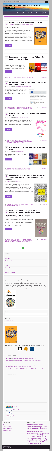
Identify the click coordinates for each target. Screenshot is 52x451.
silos (9, 108)
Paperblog (11, 412)
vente (31, 108)
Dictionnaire (19, 12)
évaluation (20, 140)
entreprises (16, 140)
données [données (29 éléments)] (34, 426)
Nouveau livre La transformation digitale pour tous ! (27, 114)
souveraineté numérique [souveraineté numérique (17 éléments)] (37, 438)
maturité (13, 141)
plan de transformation (12, 240)
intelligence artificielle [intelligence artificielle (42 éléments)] (32, 431)
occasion (22, 107)
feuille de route (26, 140)
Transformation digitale (27, 86)
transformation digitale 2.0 (10, 241)
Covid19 (13, 204)
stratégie (13, 169)
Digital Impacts (12, 406)
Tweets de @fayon (9, 320)
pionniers (22, 204)
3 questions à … (8, 256)
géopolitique (25, 50)
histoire (29, 50)
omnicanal (26, 107)
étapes (21, 50)
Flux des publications (7, 426)
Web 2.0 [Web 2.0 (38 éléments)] (29, 443)
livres (14, 107)
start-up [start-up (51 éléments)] (44, 438)
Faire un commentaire (43, 107)
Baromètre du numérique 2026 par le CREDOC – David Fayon (17, 368)
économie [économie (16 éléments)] (35, 443)
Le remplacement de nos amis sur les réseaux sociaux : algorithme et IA (25, 358)
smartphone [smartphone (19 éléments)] (32, 438)
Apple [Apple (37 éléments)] (32, 424)
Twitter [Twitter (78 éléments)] (42, 441)
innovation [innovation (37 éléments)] (40, 430)
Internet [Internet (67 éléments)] (40, 431)
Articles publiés (8, 263)
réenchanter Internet (29, 204)
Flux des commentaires (7, 428)
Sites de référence (31, 12)
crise (10, 50)
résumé (22, 77)
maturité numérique (19, 141)
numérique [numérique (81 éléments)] (40, 435)
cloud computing (12, 168)
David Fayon (12, 24)
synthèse (31, 77)
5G (7, 204)
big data (9, 204)
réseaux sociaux (8, 169)
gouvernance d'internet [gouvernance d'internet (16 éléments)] (45, 428)
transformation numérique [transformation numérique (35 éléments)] (33, 441)
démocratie (14, 50)
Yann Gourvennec (9, 360)
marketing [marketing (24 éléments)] (39, 433)
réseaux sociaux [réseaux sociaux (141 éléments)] (38, 436)
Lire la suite (9, 45)
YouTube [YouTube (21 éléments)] (32, 443)
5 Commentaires (44, 50)
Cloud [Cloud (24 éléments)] (42, 424)
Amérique (8, 77)
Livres (14, 12)
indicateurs (7, 141)
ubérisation (28, 241)
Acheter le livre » (8, 351)
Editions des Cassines (13, 409)
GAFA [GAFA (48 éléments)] (31, 428)
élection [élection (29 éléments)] (39, 443)
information (7, 51)
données (18, 50)
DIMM (12, 140)
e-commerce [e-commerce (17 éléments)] (38, 426)
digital (17, 168)
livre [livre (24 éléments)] (34, 433)
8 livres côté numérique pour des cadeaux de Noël (27, 148)
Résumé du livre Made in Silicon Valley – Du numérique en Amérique (26, 58)
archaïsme (8, 107)
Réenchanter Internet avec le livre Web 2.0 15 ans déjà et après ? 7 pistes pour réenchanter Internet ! (25, 177)
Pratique (25, 12)
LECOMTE (8, 358)
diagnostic (8, 140)
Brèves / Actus (22, 24)
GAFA (20, 168)
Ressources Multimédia (9, 267)
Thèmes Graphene (13, 447)
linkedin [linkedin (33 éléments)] (31, 433)
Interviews (7, 265)
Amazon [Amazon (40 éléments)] (29, 424)
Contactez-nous (39, 12)
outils (6, 240)
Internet (11, 51)
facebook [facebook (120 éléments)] (43, 426)
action (8, 50)
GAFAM (12, 77)
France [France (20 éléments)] (28, 428)
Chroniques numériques (29, 24)
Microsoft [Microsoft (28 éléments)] (43, 433)
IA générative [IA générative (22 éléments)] (29, 429)
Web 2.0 (11, 170)
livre (14, 51)
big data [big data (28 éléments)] (36, 424)
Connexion (5, 424)
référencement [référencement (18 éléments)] (29, 436)
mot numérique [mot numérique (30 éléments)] (33, 434)
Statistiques (45, 12)
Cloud (8, 168)
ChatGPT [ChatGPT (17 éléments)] (39, 424)
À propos (9, 12)
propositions (21, 51)
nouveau (25, 141)
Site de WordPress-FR (7, 430)
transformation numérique (24, 108)
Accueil (5, 12)
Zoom (14, 170)
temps (25, 51)
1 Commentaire (44, 140)
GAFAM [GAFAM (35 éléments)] (35, 428)
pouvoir (17, 51)
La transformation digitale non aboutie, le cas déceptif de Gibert (27, 83)
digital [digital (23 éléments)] (31, 426)
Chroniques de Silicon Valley (20, 61)
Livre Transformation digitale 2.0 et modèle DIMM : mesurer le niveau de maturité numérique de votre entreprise (24, 212)
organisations (29, 141)
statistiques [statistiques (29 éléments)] (29, 440)
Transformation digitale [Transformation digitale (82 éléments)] (39, 440)
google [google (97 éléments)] (39, 428)
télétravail (7, 205)
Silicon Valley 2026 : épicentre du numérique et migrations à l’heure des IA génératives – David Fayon (25, 365)
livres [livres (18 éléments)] (36, 433)
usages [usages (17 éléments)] (45, 441)
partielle (30, 107)
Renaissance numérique (14, 415)
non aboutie (17, 107)
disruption (18, 239)
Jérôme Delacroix (9, 362)
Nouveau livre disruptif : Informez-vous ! (25, 23)
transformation (20, 240)
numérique (18, 77)
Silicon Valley (26, 77)
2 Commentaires (44, 77)
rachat (6, 108)
